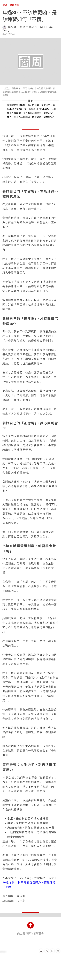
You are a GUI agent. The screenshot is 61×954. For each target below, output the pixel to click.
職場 (4, 5)
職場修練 (14, 5)
